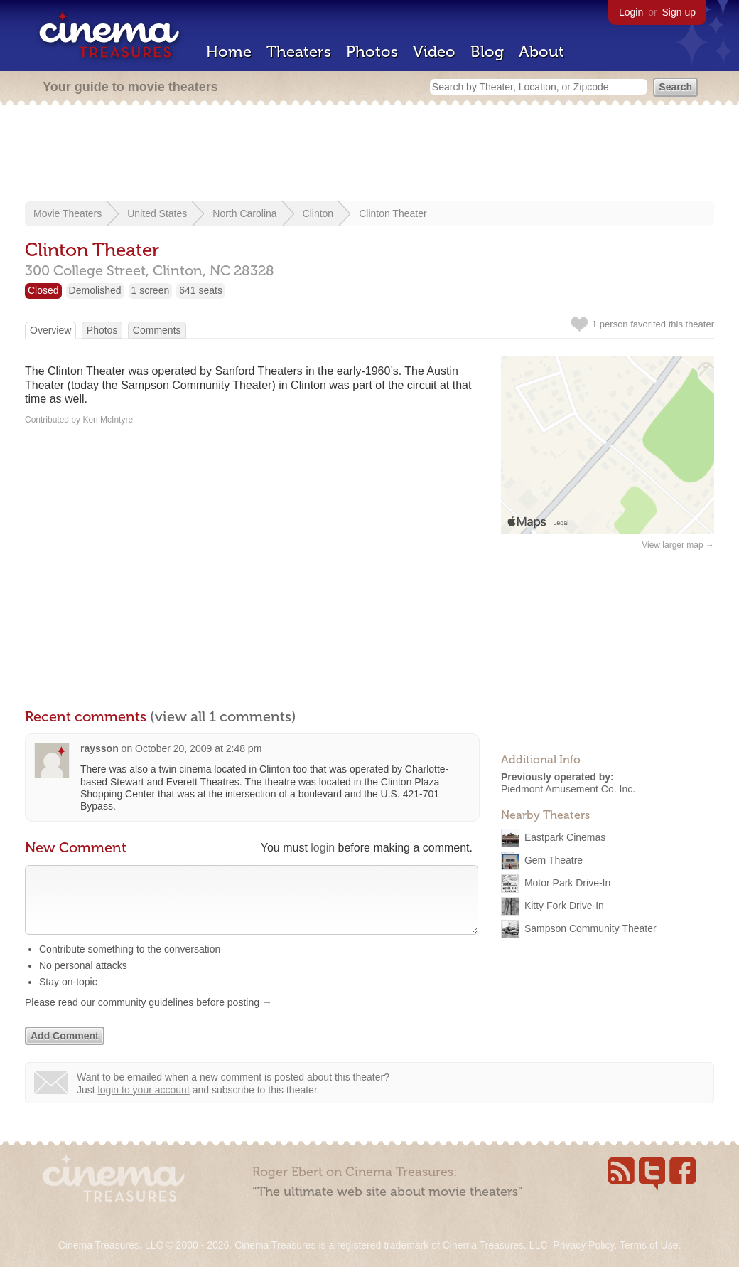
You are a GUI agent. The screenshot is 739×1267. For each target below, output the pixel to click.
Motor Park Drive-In (567, 882)
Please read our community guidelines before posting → (148, 1016)
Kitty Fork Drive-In (564, 905)
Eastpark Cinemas (564, 836)
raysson (99, 748)
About (541, 51)
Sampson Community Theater (590, 927)
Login (631, 12)
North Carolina (244, 213)
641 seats (200, 290)
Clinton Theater (392, 213)
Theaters (298, 51)
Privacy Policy (583, 1245)
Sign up (679, 12)
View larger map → (678, 545)
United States (157, 213)
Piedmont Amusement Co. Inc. (568, 789)
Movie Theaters (67, 213)
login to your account (144, 1104)
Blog (487, 51)
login (323, 848)
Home (229, 51)
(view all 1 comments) (223, 716)
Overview (50, 330)
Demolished (95, 290)
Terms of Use (649, 1245)
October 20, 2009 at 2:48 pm (198, 748)
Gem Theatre (553, 859)
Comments (157, 330)
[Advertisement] (369, 154)
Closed (43, 290)
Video (434, 51)
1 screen (150, 290)
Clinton (318, 213)
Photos (372, 51)
